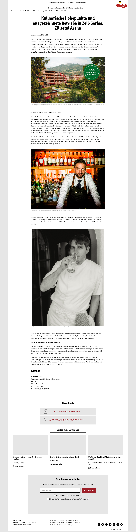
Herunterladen (19, 467)
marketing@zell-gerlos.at (41, 389)
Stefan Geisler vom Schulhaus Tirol (64, 458)
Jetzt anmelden (89, 491)
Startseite (22, 11)
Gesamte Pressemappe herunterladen (68, 412)
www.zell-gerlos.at (39, 391)
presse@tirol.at (27, 525)
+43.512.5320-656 (17, 525)
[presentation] (68, 506)
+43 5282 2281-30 (39, 387)
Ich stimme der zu (69, 496)
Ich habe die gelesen (69, 499)
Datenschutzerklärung (72, 496)
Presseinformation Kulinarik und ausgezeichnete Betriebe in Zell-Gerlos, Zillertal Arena (68, 420)
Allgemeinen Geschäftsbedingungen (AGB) (70, 499)
